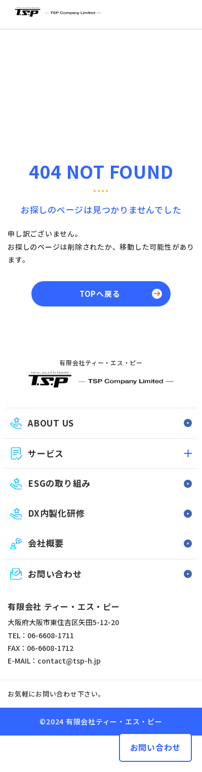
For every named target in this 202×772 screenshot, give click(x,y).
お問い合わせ (155, 747)
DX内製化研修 (56, 513)
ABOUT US (51, 422)
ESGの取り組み (59, 483)
